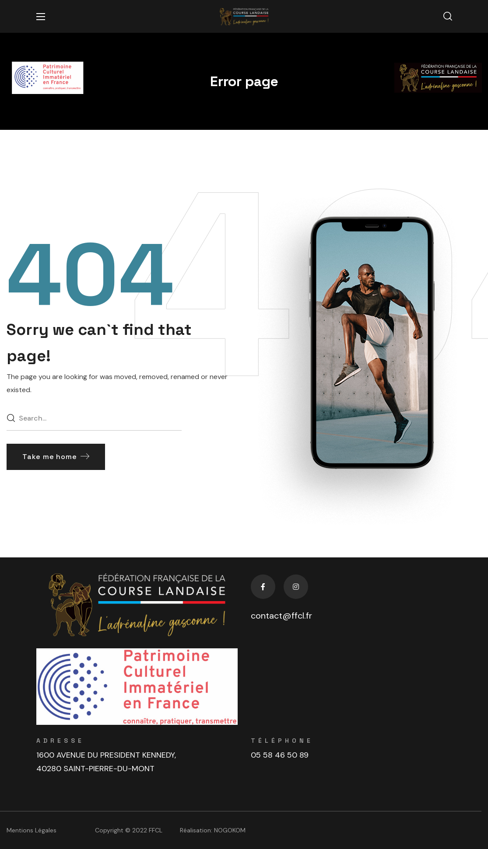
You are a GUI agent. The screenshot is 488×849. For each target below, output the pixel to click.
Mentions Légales (31, 830)
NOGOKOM (230, 830)
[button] (447, 16)
